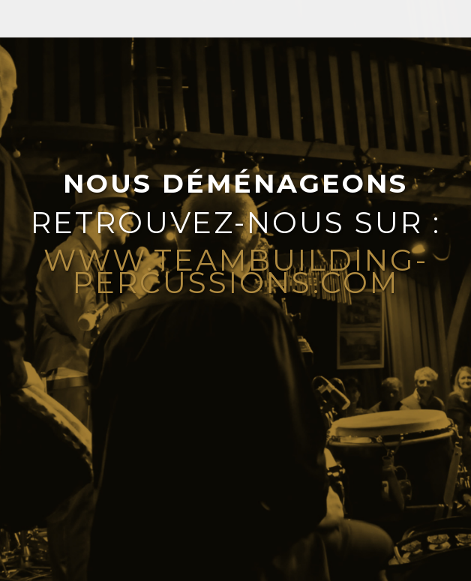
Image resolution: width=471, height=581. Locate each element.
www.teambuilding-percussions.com (236, 271)
